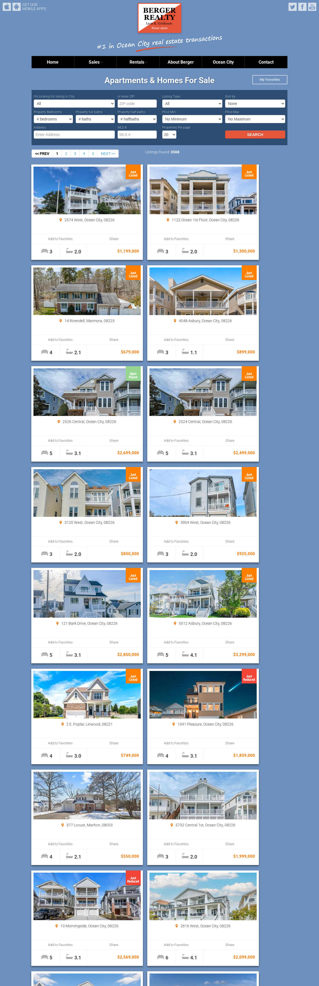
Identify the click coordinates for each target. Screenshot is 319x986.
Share (91, 239)
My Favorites (270, 79)
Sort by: (230, 96)
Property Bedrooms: (48, 112)
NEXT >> (108, 153)
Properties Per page (176, 127)
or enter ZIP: (126, 96)
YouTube (312, 7)
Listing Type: (171, 96)
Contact (266, 62)
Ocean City (223, 62)
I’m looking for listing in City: (54, 96)
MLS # (122, 127)
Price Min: (169, 112)
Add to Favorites (53, 239)
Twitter (293, 7)
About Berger (181, 62)
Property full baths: (89, 112)
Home (53, 62)
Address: (40, 127)
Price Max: (232, 112)
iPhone (7, 7)
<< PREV (42, 153)
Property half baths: (132, 112)
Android (17, 7)
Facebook (302, 7)
